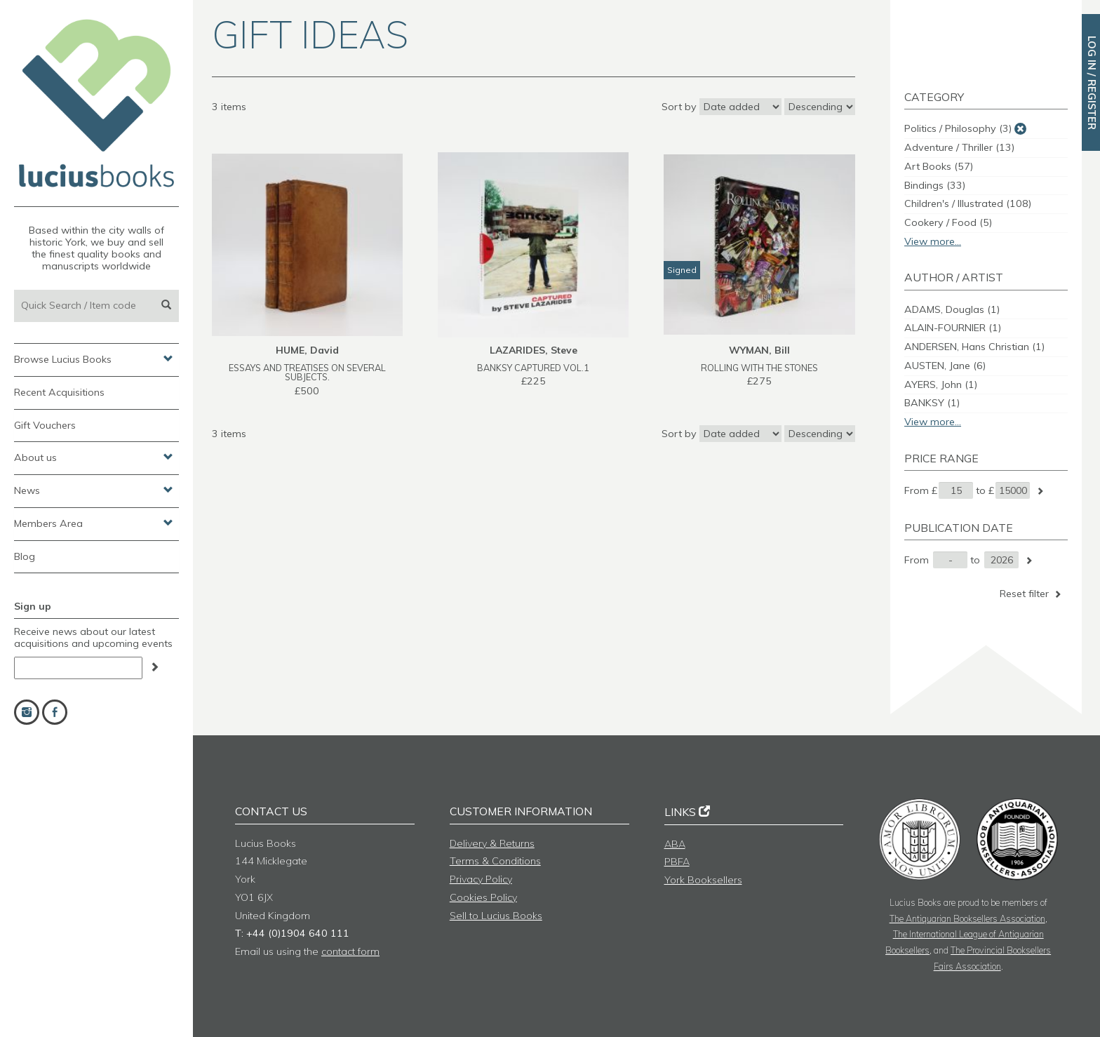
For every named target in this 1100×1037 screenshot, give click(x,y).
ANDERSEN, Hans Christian (974, 346)
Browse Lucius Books (93, 359)
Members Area (93, 523)
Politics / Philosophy (958, 128)
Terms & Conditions (495, 861)
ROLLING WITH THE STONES (759, 367)
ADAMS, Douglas (952, 309)
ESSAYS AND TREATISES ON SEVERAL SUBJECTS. (307, 372)
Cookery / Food (948, 222)
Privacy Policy (481, 879)
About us (93, 457)
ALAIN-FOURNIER (952, 327)
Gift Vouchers (45, 425)
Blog (24, 556)
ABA (674, 844)
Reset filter (1032, 593)
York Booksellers (703, 880)
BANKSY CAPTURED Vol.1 (533, 367)
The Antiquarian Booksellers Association (967, 918)
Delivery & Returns (492, 843)
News (93, 490)
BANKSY (932, 402)
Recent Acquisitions (59, 392)
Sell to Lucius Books (496, 915)
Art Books (938, 166)
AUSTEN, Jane (945, 365)
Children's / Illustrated (967, 203)
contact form (350, 951)
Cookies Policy (483, 897)
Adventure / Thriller (959, 147)
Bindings (934, 185)
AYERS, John (940, 384)
